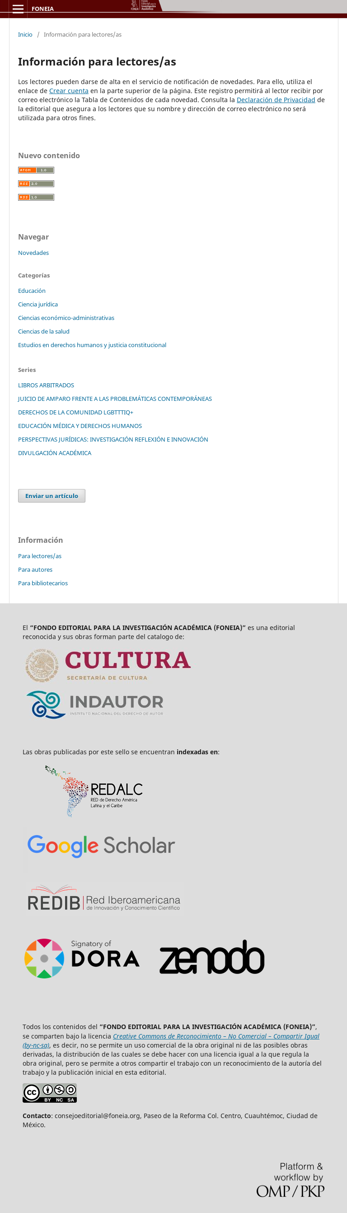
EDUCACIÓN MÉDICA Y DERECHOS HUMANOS (80, 426)
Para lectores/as (39, 556)
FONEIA (43, 9)
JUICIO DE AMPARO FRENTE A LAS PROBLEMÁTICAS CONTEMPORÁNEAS (115, 399)
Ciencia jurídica (38, 304)
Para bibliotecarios (43, 583)
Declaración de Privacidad (276, 99)
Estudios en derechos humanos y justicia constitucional (92, 345)
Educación (32, 291)
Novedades (33, 253)
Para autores (35, 569)
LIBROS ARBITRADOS (46, 385)
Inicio (25, 34)
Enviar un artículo (51, 496)
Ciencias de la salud (44, 331)
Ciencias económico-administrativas (66, 318)
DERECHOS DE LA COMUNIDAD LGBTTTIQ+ (75, 412)
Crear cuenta (69, 90)
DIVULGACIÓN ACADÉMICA (54, 453)
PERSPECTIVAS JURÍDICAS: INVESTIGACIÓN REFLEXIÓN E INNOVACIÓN (113, 439)
